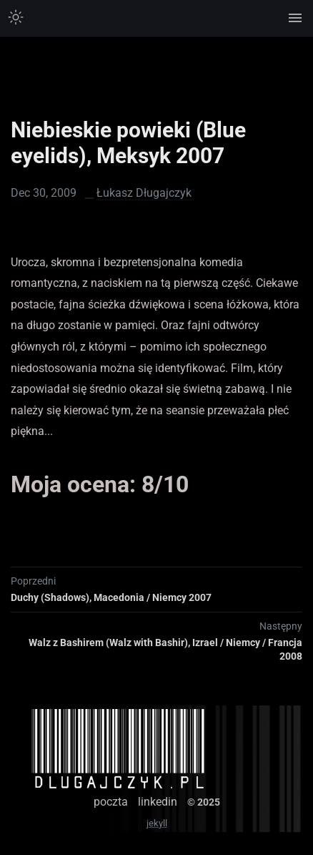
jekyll (156, 823)
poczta (111, 801)
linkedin (157, 801)
